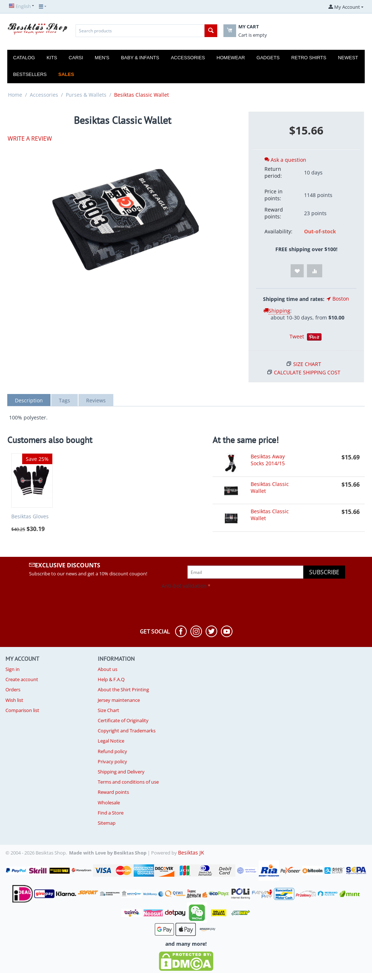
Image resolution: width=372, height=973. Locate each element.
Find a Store (111, 812)
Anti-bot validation (184, 585)
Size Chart (307, 364)
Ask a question (285, 159)
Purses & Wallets (86, 94)
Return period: (273, 172)
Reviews (96, 400)
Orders (12, 689)
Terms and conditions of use (128, 782)
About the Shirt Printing (123, 689)
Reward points (113, 792)
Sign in (12, 669)
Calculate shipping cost (307, 372)
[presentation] (60, 605)
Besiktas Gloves (30, 517)
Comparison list (22, 710)
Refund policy (112, 751)
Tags (64, 400)
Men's (102, 57)
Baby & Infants (140, 57)
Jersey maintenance (119, 700)
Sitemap (107, 823)
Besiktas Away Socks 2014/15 (268, 460)
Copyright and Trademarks (126, 730)
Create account (21, 679)
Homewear (231, 57)
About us (107, 669)
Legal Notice (111, 740)
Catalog (24, 57)
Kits (51, 57)
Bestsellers (30, 74)
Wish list (14, 700)
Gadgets (268, 57)
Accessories (188, 57)
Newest (348, 57)
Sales (66, 74)
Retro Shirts (309, 57)
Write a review (30, 138)
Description (29, 400)
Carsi (76, 57)
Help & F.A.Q (111, 679)
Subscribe (324, 572)
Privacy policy (112, 761)
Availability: (278, 231)
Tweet (297, 336)
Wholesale (109, 802)
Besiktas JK (191, 852)
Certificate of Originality (123, 720)
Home (15, 94)
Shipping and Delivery (121, 771)
